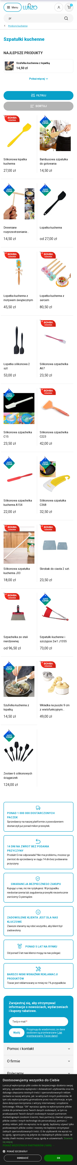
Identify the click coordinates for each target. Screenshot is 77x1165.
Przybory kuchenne (18, 26)
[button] (38, 1145)
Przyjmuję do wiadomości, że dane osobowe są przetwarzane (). (46, 1032)
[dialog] (38, 1119)
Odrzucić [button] (23, 1157)
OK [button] (58, 1157)
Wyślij (16, 1032)
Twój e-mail (19, 1021)
